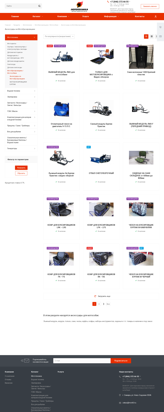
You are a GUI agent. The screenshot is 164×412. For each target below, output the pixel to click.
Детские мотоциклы (15, 52)
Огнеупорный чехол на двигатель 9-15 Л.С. (61, 125)
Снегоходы (11, 64)
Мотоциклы (11, 43)
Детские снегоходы (14, 67)
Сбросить (21, 173)
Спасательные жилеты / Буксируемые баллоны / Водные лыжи (17, 140)
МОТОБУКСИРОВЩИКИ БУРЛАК (18, 83)
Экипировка (12, 97)
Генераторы (12, 148)
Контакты (139, 16)
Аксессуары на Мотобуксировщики (17, 77)
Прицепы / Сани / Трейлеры (18, 126)
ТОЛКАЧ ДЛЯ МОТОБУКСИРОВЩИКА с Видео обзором (101, 74)
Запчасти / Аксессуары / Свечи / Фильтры (17, 104)
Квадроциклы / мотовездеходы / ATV (15, 57)
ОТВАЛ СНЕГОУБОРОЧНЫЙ (101, 173)
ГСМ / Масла (12, 111)
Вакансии (8, 383)
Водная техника (13, 91)
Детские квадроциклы (15, 61)
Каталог (38, 16)
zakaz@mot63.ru (129, 403)
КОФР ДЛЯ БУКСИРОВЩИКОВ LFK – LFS (101, 226)
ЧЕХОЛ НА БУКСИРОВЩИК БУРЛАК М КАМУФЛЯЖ (141, 226)
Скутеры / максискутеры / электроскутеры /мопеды (17, 48)
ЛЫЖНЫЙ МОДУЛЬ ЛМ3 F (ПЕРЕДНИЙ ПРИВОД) (141, 125)
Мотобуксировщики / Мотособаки (15, 72)
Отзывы (8, 379)
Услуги (85, 16)
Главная (15, 16)
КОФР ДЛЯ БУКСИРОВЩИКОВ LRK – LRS (61, 226)
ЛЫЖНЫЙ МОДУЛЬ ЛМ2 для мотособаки (61, 73)
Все (108, 304)
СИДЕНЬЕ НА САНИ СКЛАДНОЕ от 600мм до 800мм (141, 175)
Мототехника (12, 37)
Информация (111, 16)
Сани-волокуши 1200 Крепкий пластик (141, 73)
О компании (9, 376)
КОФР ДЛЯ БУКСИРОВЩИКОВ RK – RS (101, 275)
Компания (63, 16)
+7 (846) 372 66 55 (119, 1)
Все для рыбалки (14, 132)
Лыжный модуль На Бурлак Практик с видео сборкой (61, 174)
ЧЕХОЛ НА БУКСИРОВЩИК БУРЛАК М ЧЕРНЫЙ (141, 275)
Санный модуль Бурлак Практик (101, 125)
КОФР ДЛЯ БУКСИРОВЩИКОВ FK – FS (61, 275)
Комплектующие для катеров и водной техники (19, 118)
